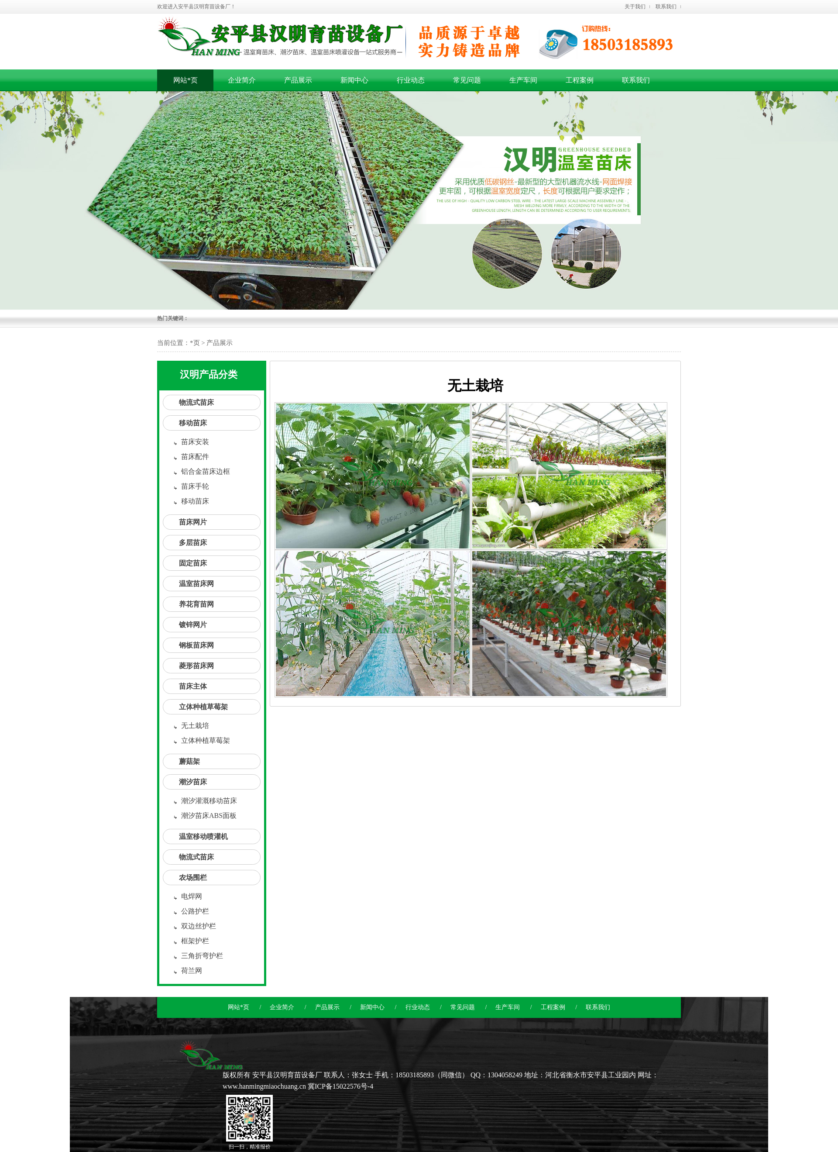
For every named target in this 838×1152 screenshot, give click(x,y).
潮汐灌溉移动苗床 (209, 800)
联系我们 (666, 6)
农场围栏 (193, 877)
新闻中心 (372, 1007)
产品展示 (327, 1007)
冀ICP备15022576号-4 (340, 1086)
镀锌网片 (193, 624)
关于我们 (635, 6)
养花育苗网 (196, 604)
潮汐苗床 (193, 782)
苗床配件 (195, 456)
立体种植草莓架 (203, 707)
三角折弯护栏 (202, 955)
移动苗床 (193, 423)
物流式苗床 (196, 402)
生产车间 (507, 1007)
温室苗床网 (196, 583)
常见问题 (462, 1007)
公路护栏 (195, 911)
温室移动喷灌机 (203, 836)
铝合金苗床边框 (205, 471)
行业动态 (417, 1007)
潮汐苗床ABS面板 (209, 815)
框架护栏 (195, 941)
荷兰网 (191, 970)
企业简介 (282, 1007)
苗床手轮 (195, 486)
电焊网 (191, 896)
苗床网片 (193, 522)
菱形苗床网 (196, 665)
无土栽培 (195, 725)
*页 (195, 342)
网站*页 (185, 80)
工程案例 (553, 1007)
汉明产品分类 (208, 374)
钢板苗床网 (196, 645)
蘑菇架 (189, 761)
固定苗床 (193, 563)
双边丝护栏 (198, 926)
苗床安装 (195, 441)
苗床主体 (193, 686)
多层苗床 (193, 542)
